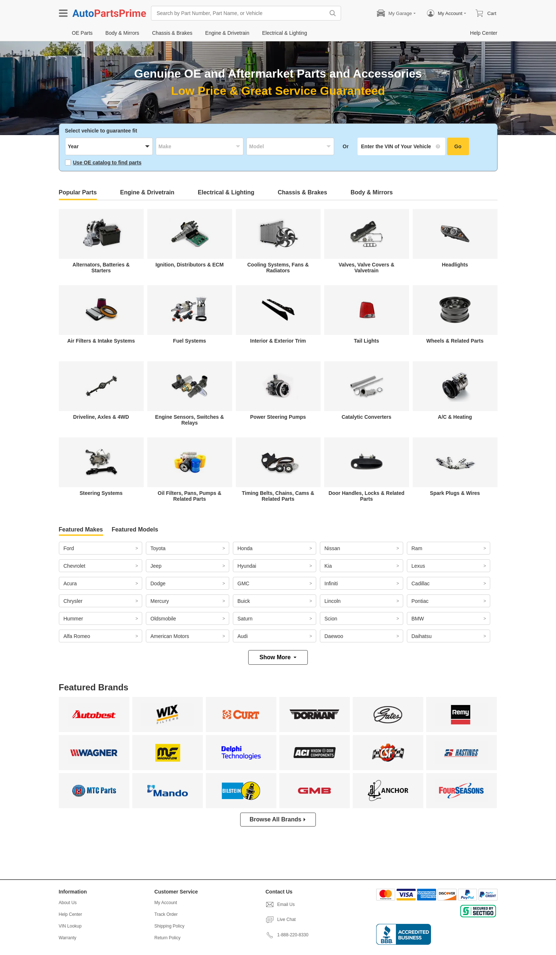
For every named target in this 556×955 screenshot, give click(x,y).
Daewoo (334, 636)
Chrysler (73, 601)
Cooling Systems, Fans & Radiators (278, 267)
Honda (245, 548)
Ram (417, 548)
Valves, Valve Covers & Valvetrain (366, 267)
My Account (165, 902)
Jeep (156, 566)
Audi (243, 636)
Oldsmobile (163, 619)
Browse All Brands (278, 819)
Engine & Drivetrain (147, 192)
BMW (418, 619)
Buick (244, 601)
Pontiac (420, 601)
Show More (278, 657)
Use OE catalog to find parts (103, 162)
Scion (331, 619)
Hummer (73, 619)
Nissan (332, 548)
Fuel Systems (189, 341)
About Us (68, 902)
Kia (328, 566)
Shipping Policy (169, 926)
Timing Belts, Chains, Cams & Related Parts (278, 496)
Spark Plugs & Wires (455, 493)
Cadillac (421, 583)
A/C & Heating (455, 417)
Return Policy (167, 937)
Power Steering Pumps (278, 417)
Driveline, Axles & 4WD (101, 417)
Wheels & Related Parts (454, 341)
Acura (70, 583)
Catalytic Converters (366, 417)
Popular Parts (78, 192)
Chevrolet (75, 566)
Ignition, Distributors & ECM (189, 265)
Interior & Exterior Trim (278, 341)
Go (457, 146)
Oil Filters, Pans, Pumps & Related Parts (189, 496)
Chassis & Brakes (302, 192)
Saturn (245, 619)
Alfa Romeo (77, 636)
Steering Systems (101, 493)
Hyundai (247, 566)
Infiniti (331, 583)
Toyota (158, 548)
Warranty (67, 937)
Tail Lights (366, 341)
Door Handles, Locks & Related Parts (367, 496)
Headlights (455, 265)
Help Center (70, 914)
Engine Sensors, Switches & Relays (189, 420)
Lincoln (333, 601)
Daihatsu (422, 636)
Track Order (166, 914)
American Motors (170, 636)
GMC (244, 583)
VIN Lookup (70, 926)
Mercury (160, 601)
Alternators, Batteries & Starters (100, 267)
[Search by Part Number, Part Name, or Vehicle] (239, 13)
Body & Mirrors (372, 192)
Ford (69, 548)
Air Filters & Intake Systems (101, 341)
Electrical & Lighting (226, 192)
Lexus (418, 566)
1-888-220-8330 (286, 934)
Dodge (158, 583)
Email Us (280, 904)
